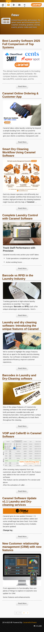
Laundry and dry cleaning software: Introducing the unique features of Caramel (20, 326)
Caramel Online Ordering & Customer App (20, 95)
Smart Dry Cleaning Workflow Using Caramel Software (18, 152)
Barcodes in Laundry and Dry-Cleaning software (19, 377)
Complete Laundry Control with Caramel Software (20, 217)
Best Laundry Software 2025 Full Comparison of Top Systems (21, 44)
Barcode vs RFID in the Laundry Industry (17, 277)
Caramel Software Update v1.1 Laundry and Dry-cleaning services (19, 501)
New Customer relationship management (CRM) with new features (21, 547)
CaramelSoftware (30, 622)
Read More (22, 86)
